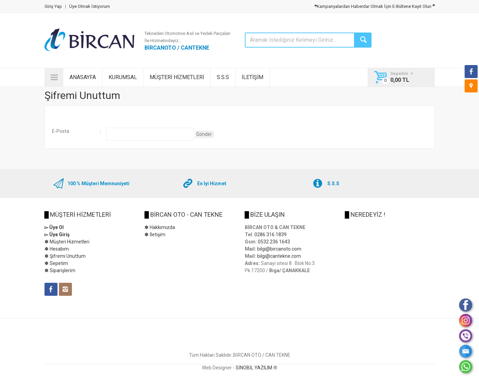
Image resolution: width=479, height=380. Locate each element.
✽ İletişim (154, 234)
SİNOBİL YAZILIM (254, 367)
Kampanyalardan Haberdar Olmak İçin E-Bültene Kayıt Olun (374, 6)
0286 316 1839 (270, 234)
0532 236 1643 (274, 241)
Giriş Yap (53, 6)
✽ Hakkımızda (159, 227)
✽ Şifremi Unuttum (65, 256)
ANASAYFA (83, 77)
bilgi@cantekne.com (279, 256)
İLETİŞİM (252, 77)
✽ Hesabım (57, 249)
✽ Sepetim (56, 263)
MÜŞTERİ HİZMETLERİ (177, 77)
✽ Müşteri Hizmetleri (67, 241)
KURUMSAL (123, 77)
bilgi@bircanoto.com (279, 249)
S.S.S (223, 77)
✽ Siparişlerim (60, 270)
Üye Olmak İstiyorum (89, 6)
